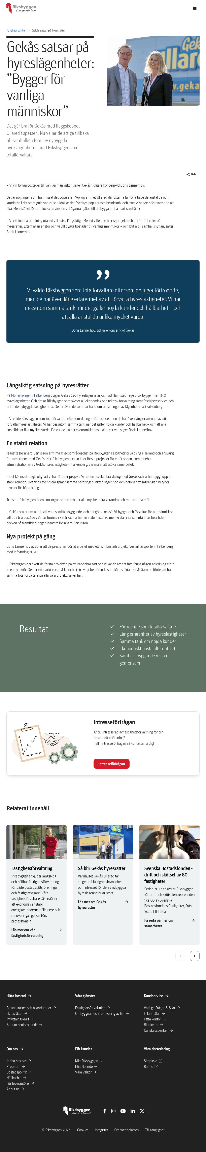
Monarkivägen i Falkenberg (30, 395)
